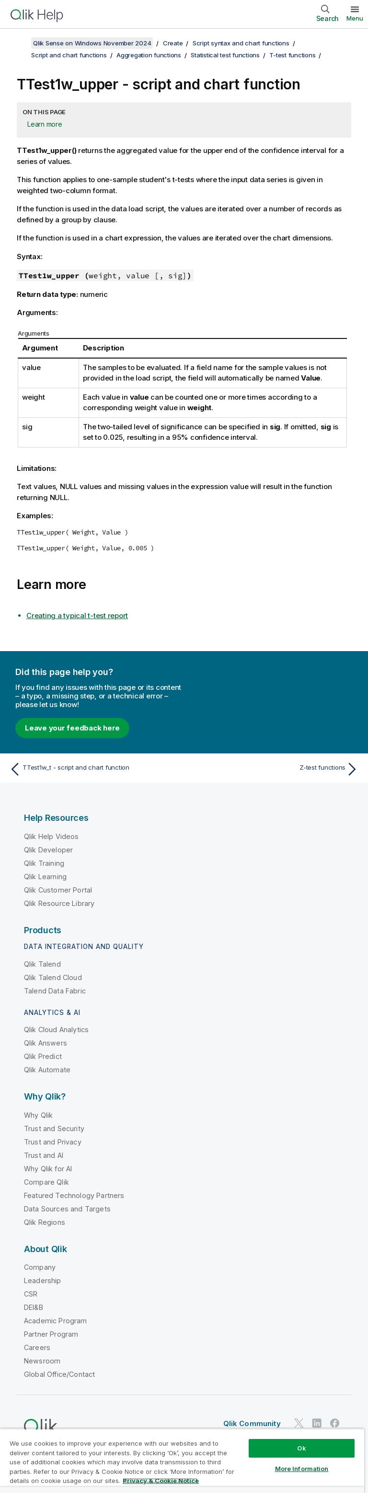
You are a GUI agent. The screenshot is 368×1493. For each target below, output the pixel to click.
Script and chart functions (69, 55)
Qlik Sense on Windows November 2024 (92, 43)
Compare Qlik (46, 1182)
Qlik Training (44, 863)
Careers (37, 1347)
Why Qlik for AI (48, 1169)
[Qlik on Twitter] (299, 1423)
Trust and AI (43, 1155)
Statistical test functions (225, 55)
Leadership (42, 1280)
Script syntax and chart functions (241, 43)
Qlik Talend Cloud (53, 977)
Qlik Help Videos (51, 836)
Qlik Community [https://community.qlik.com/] (252, 1423)
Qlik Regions (44, 1222)
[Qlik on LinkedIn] (317, 1423)
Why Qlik (38, 1115)
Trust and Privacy (52, 1142)
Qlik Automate (47, 1070)
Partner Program (51, 1334)
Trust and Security (54, 1128)
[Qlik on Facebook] (335, 1423)
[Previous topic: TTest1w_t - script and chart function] (94, 769)
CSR (30, 1294)
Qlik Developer (48, 850)
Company (40, 1267)
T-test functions (292, 55)
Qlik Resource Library (59, 903)
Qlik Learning (45, 876)
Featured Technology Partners (74, 1195)
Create (173, 43)
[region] (182, 1460)
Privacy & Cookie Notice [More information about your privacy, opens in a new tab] (161, 1480)
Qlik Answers (45, 1043)
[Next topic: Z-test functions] (274, 769)
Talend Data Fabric (55, 991)
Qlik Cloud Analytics (56, 1029)
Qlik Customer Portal (58, 890)
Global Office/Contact (59, 1374)
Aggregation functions (148, 55)
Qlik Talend (42, 964)
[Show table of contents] (19, 43)
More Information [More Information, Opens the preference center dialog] (302, 1468)
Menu (354, 18)
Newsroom (42, 1361)
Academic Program (55, 1321)
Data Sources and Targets (67, 1209)
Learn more (44, 124)
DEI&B (33, 1307)
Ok (301, 1448)
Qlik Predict (43, 1056)
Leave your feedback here (72, 727)
